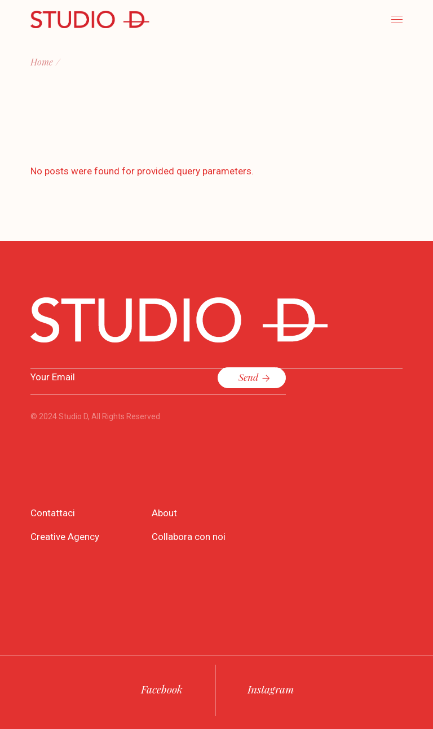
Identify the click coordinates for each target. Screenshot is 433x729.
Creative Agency (64, 536)
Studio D (73, 416)
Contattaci (52, 513)
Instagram (270, 689)
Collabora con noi (189, 536)
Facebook (162, 689)
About (164, 513)
